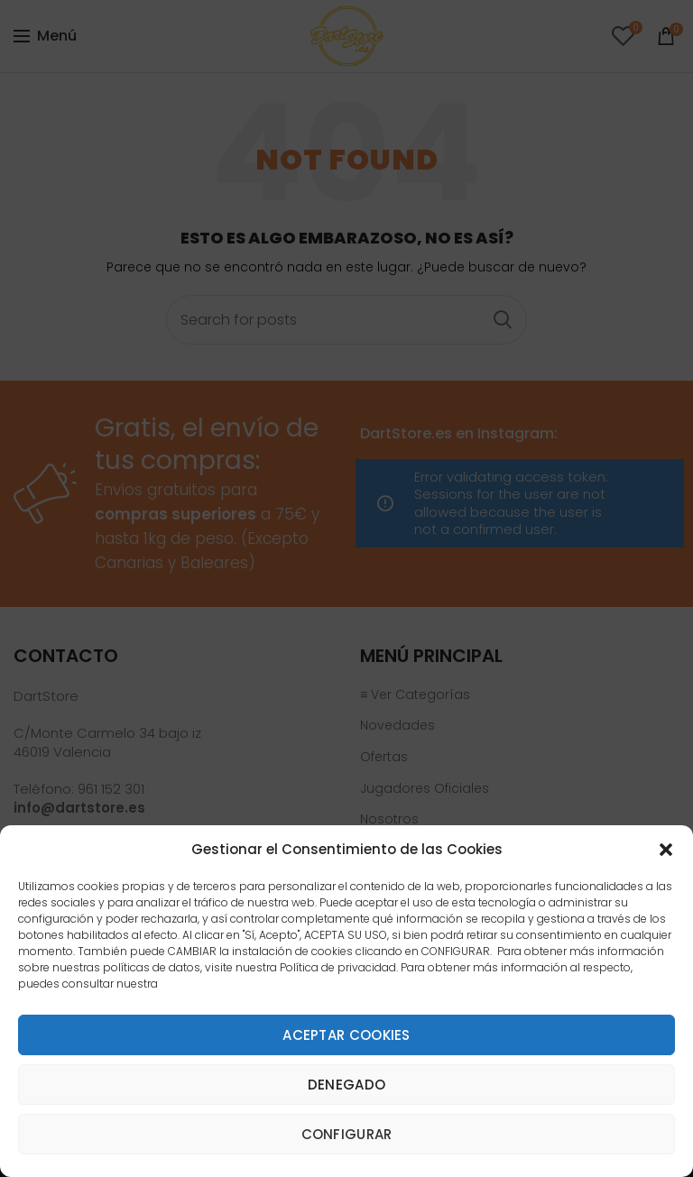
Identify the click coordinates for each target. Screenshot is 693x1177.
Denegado (346, 1084)
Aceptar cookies (346, 1034)
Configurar (347, 1134)
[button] (666, 850)
